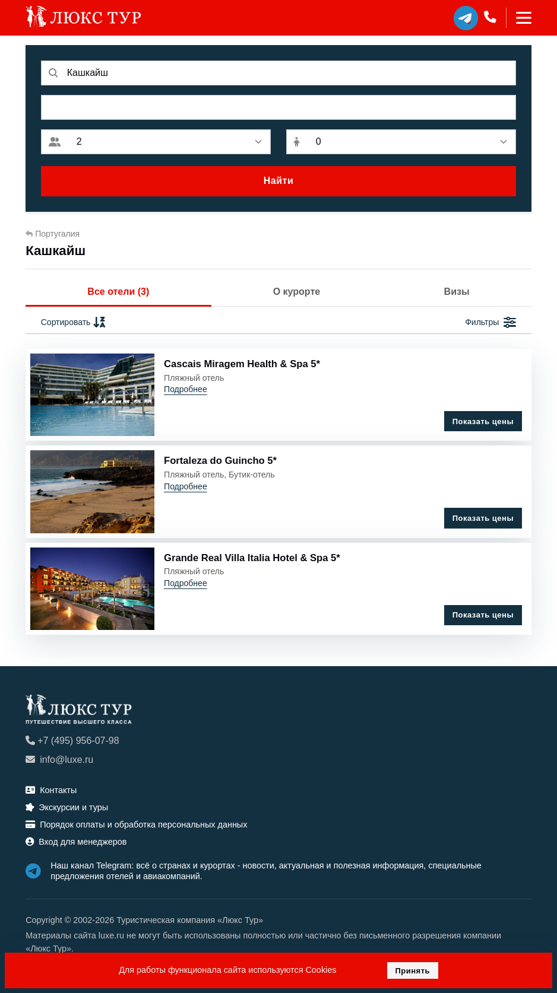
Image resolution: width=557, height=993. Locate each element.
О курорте (296, 292)
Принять (412, 970)
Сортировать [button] (74, 322)
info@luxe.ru (59, 760)
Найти (278, 181)
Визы (457, 292)
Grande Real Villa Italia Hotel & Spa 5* (252, 558)
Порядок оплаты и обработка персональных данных (136, 824)
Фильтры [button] (490, 322)
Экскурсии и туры (67, 807)
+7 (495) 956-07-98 (72, 741)
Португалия (53, 233)
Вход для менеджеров (76, 841)
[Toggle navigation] (518, 18)
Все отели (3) (118, 292)
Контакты (51, 790)
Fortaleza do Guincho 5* (220, 460)
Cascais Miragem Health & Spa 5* (242, 364)
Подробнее (185, 389)
